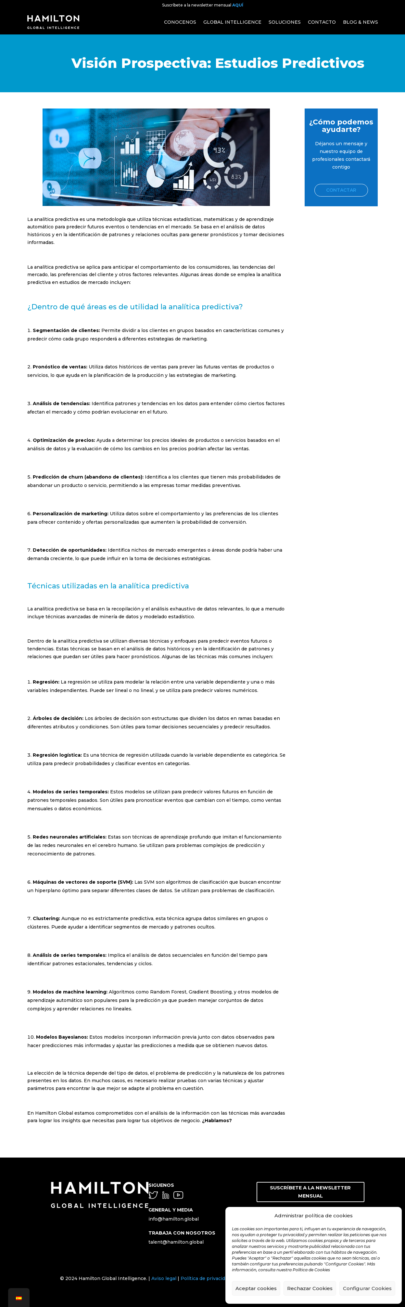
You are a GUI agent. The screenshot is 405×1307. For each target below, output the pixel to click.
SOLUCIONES (285, 22)
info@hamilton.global (173, 1219)
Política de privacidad (206, 1278)
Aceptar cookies (256, 1288)
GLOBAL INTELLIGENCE (232, 22)
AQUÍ (237, 5)
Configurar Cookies (367, 1288)
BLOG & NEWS (360, 22)
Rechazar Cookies (310, 1288)
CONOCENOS (180, 22)
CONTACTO (322, 22)
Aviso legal (163, 1278)
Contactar (341, 190)
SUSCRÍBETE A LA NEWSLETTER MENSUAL (310, 1191)
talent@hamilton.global (176, 1242)
